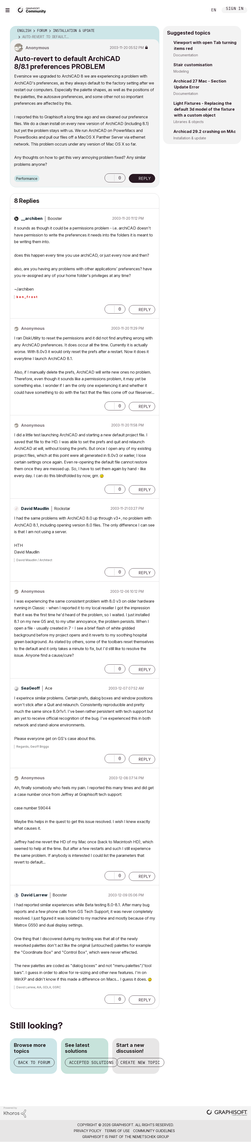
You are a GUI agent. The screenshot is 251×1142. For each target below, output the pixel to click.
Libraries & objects (188, 122)
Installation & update (189, 138)
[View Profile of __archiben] (32, 218)
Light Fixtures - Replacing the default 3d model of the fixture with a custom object (204, 109)
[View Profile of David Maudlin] (35, 508)
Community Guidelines (154, 1131)
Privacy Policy (87, 1131)
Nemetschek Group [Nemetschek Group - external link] (151, 1137)
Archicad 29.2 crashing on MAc (204, 131)
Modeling (181, 71)
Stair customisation (192, 64)
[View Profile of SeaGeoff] (30, 688)
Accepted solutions (91, 1062)
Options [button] (152, 31)
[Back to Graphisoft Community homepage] (32, 9)
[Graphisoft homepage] (227, 1113)
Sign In (234, 9)
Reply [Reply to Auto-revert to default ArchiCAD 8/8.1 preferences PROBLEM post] (145, 178)
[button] (109, 178)
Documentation (185, 55)
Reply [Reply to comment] (145, 309)
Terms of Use (117, 1131)
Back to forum (34, 1062)
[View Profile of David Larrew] (34, 894)
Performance (26, 178)
